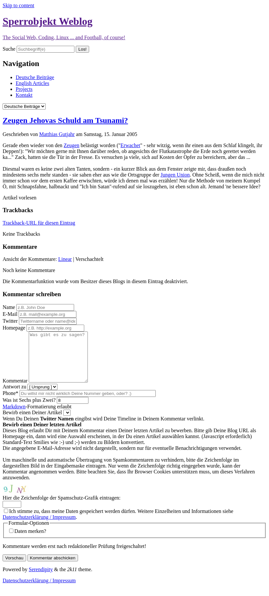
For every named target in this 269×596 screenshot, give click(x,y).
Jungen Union (175, 175)
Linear (65, 259)
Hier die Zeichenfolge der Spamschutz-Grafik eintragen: (61, 507)
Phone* (10, 403)
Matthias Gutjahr (57, 134)
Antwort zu (14, 396)
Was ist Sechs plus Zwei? (29, 410)
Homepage (14, 328)
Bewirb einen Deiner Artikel (32, 422)
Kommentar (15, 390)
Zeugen (71, 145)
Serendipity (41, 579)
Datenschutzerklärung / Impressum (39, 527)
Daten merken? (30, 541)
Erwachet (130, 145)
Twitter (10, 321)
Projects (24, 89)
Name (9, 307)
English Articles (32, 83)
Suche (9, 49)
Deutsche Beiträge (35, 77)
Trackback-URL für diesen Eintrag (39, 223)
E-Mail (10, 314)
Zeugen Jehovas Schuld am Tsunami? (65, 120)
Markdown (14, 416)
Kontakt (24, 95)
